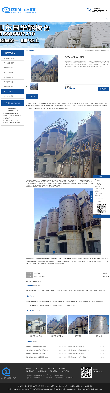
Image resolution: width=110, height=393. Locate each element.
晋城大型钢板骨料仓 (84, 301)
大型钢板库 (33, 389)
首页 (91, 50)
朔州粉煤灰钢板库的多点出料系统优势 (37, 350)
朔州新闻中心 (45, 19)
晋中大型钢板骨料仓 (32, 305)
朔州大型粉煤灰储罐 (39, 276)
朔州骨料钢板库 (8, 72)
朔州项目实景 (70, 19)
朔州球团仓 (37, 273)
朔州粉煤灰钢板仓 (9, 58)
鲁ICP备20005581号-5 (62, 386)
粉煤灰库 (60, 389)
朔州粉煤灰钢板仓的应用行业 (76, 353)
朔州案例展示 (57, 19)
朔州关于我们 (20, 19)
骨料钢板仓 (79, 389)
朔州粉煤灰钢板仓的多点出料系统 (35, 353)
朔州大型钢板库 (8, 96)
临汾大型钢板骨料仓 (71, 305)
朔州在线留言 (82, 19)
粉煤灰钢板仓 (40, 389)
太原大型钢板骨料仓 (32, 301)
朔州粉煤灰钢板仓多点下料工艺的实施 (37, 357)
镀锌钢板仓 (99, 389)
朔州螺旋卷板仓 (8, 86)
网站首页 (7, 19)
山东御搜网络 (88, 386)
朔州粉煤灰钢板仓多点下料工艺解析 (78, 357)
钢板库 (28, 389)
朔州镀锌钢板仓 (8, 82)
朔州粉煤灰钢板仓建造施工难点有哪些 (78, 350)
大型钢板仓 (22, 389)
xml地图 (71, 386)
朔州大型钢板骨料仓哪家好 (65, 291)
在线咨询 (103, 89)
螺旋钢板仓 (66, 389)
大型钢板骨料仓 (37, 281)
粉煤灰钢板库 (48, 389)
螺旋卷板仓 (73, 389)
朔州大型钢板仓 (8, 91)
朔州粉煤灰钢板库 (9, 63)
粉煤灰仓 (54, 389)
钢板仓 (17, 389)
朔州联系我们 (96, 1)
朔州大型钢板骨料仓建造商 (97, 291)
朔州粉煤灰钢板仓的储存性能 (76, 346)
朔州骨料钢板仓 (8, 67)
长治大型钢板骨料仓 (71, 301)
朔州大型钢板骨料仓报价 (49, 291)
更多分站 (106, 1)
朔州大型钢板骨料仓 (97, 301)
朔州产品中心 (32, 19)
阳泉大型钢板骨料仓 (58, 301)
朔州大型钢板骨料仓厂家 (33, 291)
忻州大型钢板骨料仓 (58, 305)
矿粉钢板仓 (86, 389)
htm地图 (75, 386)
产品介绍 (32, 96)
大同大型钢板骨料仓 (45, 301)
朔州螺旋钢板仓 (8, 77)
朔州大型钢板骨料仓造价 (81, 291)
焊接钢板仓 (92, 389)
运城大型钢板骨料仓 (45, 305)
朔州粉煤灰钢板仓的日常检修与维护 (36, 346)
